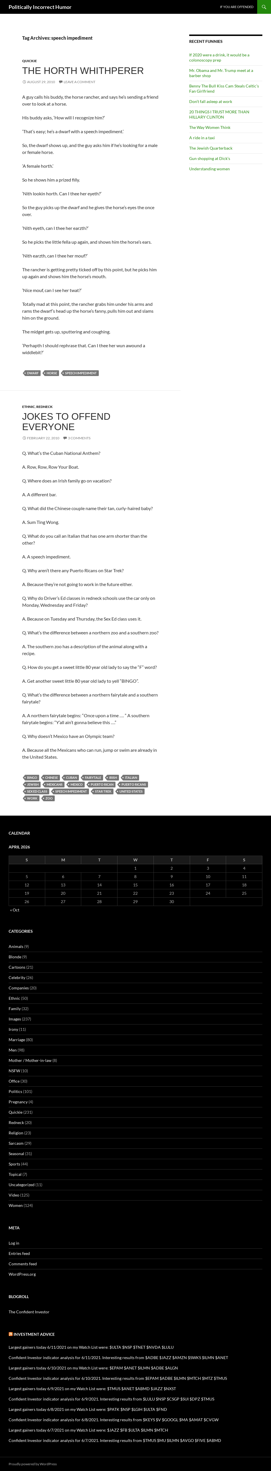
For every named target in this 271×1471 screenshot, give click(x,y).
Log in (14, 1243)
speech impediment (81, 373)
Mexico (77, 784)
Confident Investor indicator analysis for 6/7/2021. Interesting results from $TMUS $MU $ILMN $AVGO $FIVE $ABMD (115, 1440)
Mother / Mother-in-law (30, 1060)
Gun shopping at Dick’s (209, 158)
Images (15, 1018)
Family (15, 1008)
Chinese (51, 777)
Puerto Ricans (134, 784)
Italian (131, 777)
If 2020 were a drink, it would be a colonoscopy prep (219, 57)
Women (16, 1205)
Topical (15, 1174)
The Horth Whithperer (83, 70)
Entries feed (19, 1253)
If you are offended (236, 7)
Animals (16, 946)
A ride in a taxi (202, 137)
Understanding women (209, 168)
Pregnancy (18, 1101)
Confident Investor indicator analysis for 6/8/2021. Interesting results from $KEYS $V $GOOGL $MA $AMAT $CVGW (114, 1419)
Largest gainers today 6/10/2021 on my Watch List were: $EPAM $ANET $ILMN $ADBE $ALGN (93, 1367)
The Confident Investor (29, 1311)
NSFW (14, 1070)
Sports (14, 1163)
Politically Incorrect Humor (40, 7)
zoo (49, 798)
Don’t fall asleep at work (210, 101)
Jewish (33, 784)
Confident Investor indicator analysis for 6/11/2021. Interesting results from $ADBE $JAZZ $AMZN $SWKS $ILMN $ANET (118, 1357)
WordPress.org (22, 1274)
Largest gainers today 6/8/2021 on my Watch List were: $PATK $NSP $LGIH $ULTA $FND (88, 1409)
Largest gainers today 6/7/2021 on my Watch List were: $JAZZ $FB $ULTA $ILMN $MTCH (88, 1430)
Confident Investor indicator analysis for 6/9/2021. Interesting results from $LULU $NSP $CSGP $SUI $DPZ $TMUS (111, 1398)
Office (14, 1081)
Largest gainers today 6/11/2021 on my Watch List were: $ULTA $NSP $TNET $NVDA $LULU (91, 1347)
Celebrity (17, 977)
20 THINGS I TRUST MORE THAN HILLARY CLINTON (219, 114)
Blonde (15, 956)
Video (14, 1195)
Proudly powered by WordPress (33, 1464)
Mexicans (54, 784)
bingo (32, 777)
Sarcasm (16, 1143)
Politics (15, 1091)
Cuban (71, 777)
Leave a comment (79, 82)
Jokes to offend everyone (66, 421)
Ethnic (28, 407)
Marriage (17, 1039)
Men (13, 1050)
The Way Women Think (209, 127)
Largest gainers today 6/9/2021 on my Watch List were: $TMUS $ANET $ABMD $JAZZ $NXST (92, 1388)
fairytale (93, 777)
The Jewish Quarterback (210, 148)
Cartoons (17, 967)
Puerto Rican (102, 784)
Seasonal (16, 1153)
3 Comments (79, 438)
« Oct (14, 909)
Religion (16, 1132)
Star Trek (103, 791)
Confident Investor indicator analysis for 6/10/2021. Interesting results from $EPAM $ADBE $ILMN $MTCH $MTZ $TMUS (118, 1378)
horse (52, 373)
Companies (19, 987)
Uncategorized (22, 1184)
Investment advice (34, 1334)
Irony (13, 1029)
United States (131, 791)
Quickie (29, 61)
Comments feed (23, 1263)
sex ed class (37, 791)
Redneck (44, 407)
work (32, 798)
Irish (113, 777)
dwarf (33, 373)
